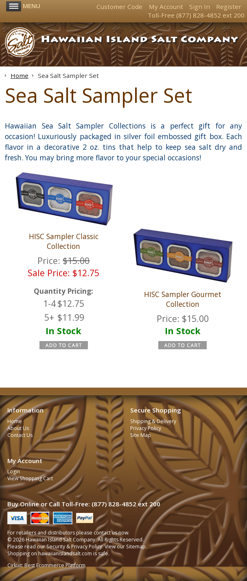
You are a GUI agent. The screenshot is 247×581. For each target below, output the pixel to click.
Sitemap (136, 546)
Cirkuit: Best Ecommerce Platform (46, 565)
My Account (166, 6)
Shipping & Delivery (153, 421)
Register (228, 6)
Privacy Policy (145, 428)
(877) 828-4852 (198, 15)
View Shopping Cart (30, 478)
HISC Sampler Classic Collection (63, 241)
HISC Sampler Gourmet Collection (182, 299)
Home (14, 421)
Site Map (140, 435)
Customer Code (119, 6)
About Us (18, 428)
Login (13, 471)
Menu (23, 6)
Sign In (199, 6)
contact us (105, 532)
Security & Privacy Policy (74, 546)
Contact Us (20, 435)
